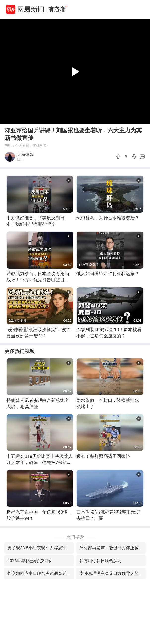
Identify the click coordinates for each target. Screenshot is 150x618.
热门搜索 (75, 537)
